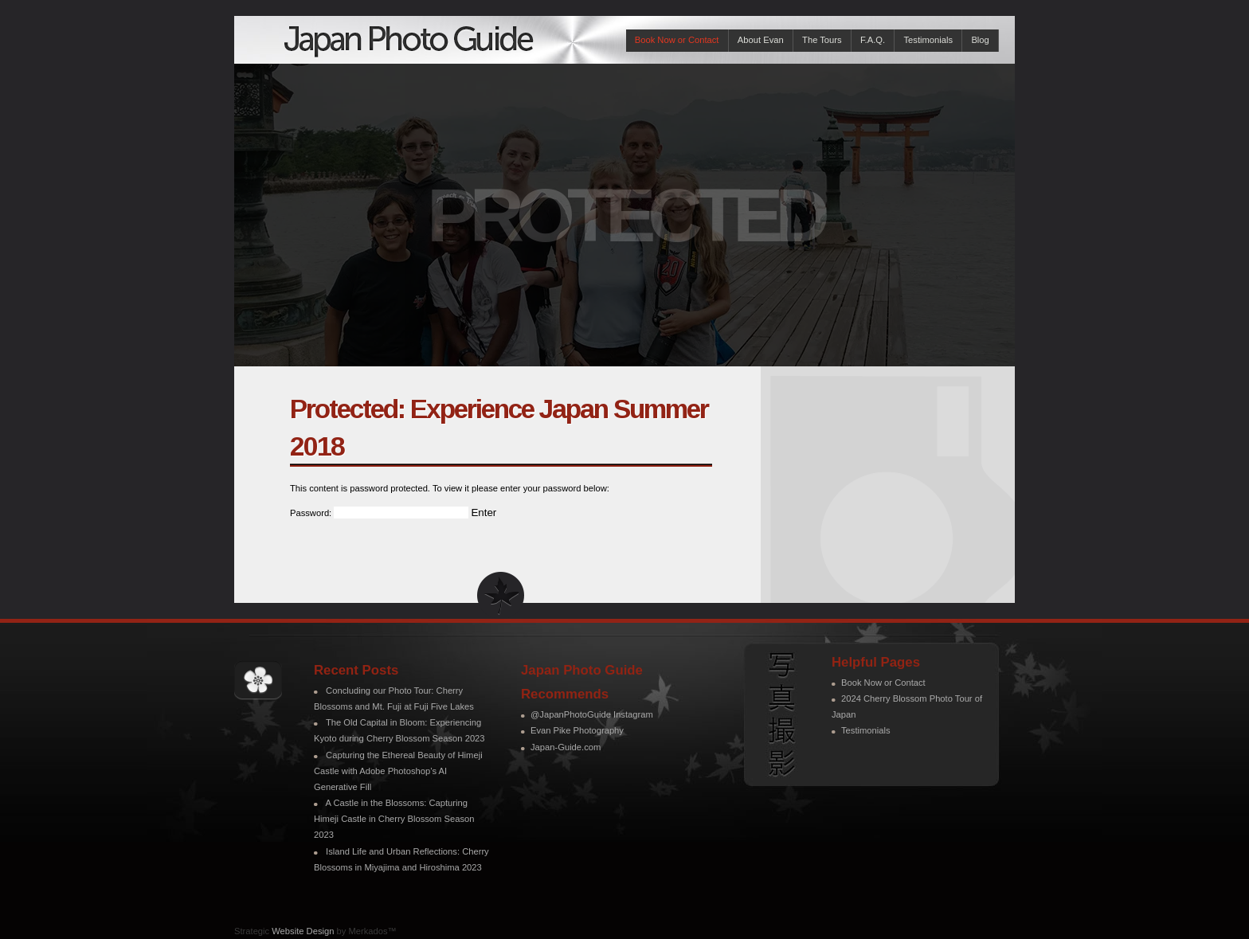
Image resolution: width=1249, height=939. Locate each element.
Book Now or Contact (677, 40)
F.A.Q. (872, 40)
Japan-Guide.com (566, 747)
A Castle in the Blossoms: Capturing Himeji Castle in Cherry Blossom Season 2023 (394, 818)
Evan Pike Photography (577, 730)
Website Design (303, 931)
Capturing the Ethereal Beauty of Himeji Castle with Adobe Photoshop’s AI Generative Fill (398, 771)
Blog (980, 40)
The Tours (822, 40)
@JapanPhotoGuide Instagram (592, 714)
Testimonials (928, 40)
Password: (379, 513)
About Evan (761, 40)
